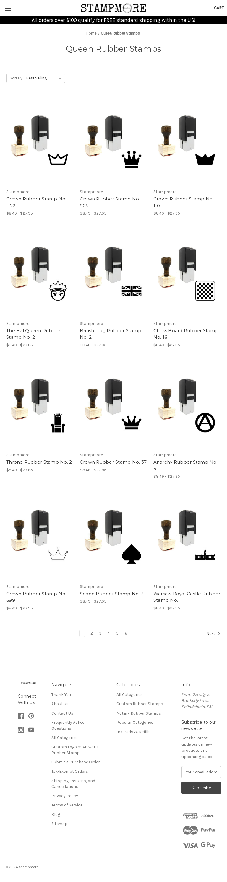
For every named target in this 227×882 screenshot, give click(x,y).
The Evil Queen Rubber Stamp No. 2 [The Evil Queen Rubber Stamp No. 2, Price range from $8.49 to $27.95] (33, 334)
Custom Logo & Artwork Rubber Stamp (74, 749)
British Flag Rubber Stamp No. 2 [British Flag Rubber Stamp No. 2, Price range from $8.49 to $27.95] (110, 334)
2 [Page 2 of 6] (91, 633)
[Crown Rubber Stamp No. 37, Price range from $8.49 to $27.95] (113, 404)
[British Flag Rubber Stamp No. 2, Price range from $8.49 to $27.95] (113, 273)
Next (213, 634)
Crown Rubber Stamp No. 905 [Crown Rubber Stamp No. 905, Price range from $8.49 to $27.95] (110, 202)
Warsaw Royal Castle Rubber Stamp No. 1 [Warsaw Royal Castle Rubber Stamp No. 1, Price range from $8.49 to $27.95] (186, 597)
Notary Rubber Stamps (138, 713)
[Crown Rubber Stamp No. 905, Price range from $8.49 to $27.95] (113, 141)
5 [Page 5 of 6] (117, 633)
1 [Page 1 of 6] (82, 633)
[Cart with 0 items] (219, 8)
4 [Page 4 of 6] (109, 633)
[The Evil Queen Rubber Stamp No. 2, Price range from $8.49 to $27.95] (40, 273)
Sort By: (16, 78)
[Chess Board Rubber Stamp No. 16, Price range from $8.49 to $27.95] (187, 273)
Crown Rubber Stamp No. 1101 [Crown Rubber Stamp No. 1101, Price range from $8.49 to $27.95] (183, 202)
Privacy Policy (64, 795)
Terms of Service (66, 805)
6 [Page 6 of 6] (126, 633)
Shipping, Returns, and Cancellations (73, 783)
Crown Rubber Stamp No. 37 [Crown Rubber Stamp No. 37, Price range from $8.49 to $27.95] (113, 462)
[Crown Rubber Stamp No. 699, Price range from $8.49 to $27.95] (40, 536)
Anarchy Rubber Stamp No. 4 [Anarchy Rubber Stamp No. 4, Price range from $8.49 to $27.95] (185, 465)
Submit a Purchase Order (75, 761)
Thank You (61, 694)
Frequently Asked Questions (68, 725)
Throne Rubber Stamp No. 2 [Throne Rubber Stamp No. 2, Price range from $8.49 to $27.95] (39, 462)
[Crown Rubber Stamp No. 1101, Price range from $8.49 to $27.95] (187, 141)
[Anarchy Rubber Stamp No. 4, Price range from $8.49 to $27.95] (187, 404)
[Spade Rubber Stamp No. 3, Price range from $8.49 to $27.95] (113, 536)
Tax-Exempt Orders (69, 771)
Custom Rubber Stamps (139, 703)
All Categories (64, 737)
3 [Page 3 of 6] (100, 633)
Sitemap (59, 823)
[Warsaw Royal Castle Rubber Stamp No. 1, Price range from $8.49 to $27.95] (187, 536)
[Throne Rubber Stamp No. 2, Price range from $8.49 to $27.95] (40, 404)
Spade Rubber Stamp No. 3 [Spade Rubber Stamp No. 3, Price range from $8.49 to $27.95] (112, 593)
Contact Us (62, 713)
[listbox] (45, 78)
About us (60, 703)
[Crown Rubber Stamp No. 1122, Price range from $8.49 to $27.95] (40, 141)
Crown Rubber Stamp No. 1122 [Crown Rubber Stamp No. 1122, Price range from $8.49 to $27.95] (36, 202)
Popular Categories (134, 722)
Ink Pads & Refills (133, 731)
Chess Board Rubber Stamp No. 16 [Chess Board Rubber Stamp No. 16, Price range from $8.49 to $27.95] (185, 334)
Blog (55, 814)
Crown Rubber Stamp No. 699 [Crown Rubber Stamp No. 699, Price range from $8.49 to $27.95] (36, 597)
